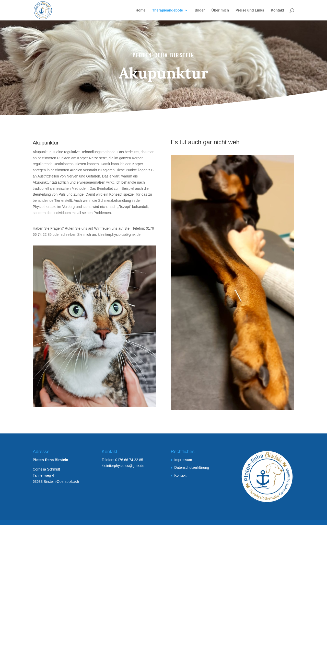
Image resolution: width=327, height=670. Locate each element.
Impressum (183, 460)
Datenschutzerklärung (191, 467)
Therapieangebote (167, 10)
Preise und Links (250, 10)
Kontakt (277, 10)
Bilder (200, 10)
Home (141, 10)
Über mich (220, 10)
